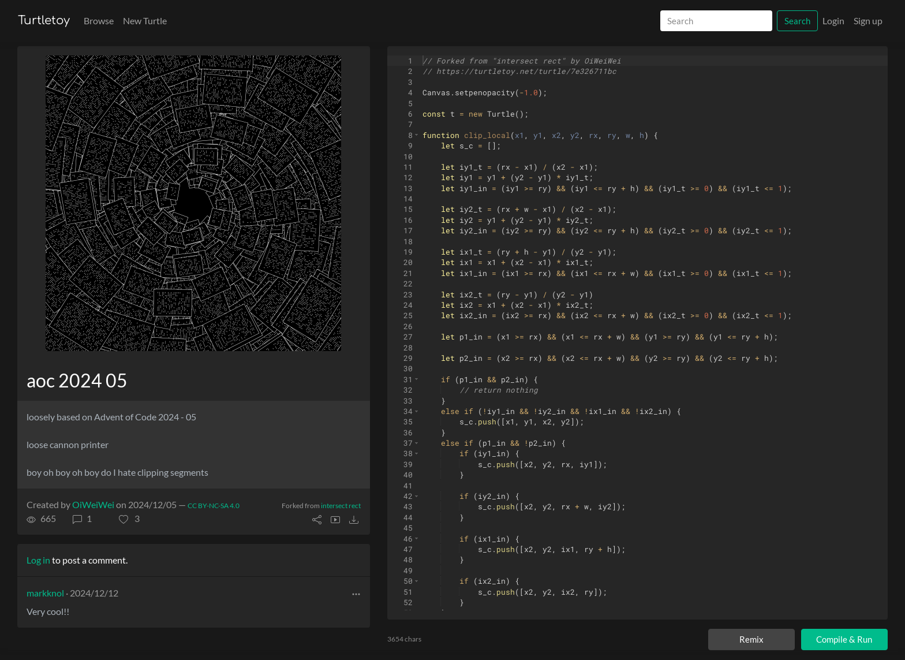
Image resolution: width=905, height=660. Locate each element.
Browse (99, 20)
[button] (129, 518)
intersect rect (341, 505)
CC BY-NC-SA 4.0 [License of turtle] (214, 505)
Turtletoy (44, 20)
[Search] (716, 21)
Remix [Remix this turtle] (751, 639)
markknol (45, 592)
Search (797, 21)
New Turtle (145, 20)
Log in (38, 559)
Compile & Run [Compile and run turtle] (844, 639)
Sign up (868, 20)
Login (833, 20)
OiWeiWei (93, 504)
